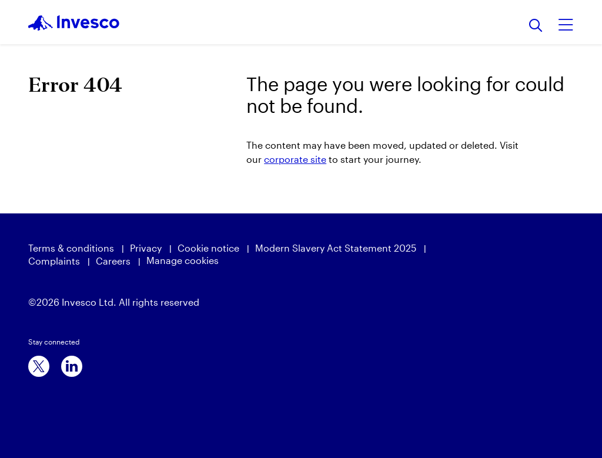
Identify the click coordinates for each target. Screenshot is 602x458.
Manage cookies (182, 260)
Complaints (54, 260)
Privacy (146, 247)
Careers (113, 260)
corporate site (295, 159)
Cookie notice (208, 247)
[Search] (536, 26)
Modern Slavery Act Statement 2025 (335, 247)
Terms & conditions (71, 247)
